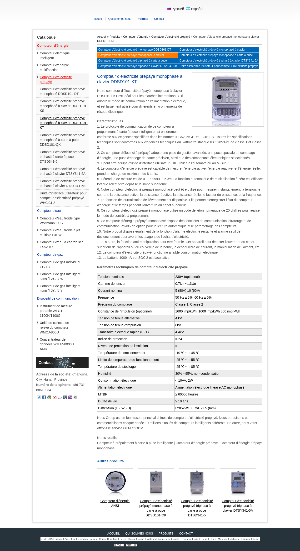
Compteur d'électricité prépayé (56, 79)
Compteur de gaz (50, 254)
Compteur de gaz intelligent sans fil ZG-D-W (60, 276)
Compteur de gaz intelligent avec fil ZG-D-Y (60, 288)
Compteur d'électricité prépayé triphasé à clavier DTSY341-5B (62, 183)
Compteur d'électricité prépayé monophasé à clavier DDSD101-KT (64, 123)
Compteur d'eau (49, 211)
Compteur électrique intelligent (55, 55)
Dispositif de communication (58, 298)
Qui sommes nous (139, 533)
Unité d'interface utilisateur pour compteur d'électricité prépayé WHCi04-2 (63, 198)
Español (194, 9)
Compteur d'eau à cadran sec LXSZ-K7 (61, 244)
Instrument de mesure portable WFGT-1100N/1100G (56, 310)
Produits (115, 36)
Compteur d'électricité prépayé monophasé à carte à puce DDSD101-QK (62, 139)
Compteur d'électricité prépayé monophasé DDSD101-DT (62, 91)
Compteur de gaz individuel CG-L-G (60, 264)
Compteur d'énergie (53, 45)
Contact (46, 363)
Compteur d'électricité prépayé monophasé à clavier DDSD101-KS (64, 106)
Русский (175, 9)
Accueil (101, 36)
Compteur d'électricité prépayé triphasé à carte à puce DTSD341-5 (62, 156)
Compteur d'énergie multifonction (54, 67)
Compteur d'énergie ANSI (115, 503)
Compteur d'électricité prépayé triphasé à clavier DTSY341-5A (62, 171)
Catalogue (46, 37)
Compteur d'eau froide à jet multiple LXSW (60, 232)
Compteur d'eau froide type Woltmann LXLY (60, 220)
